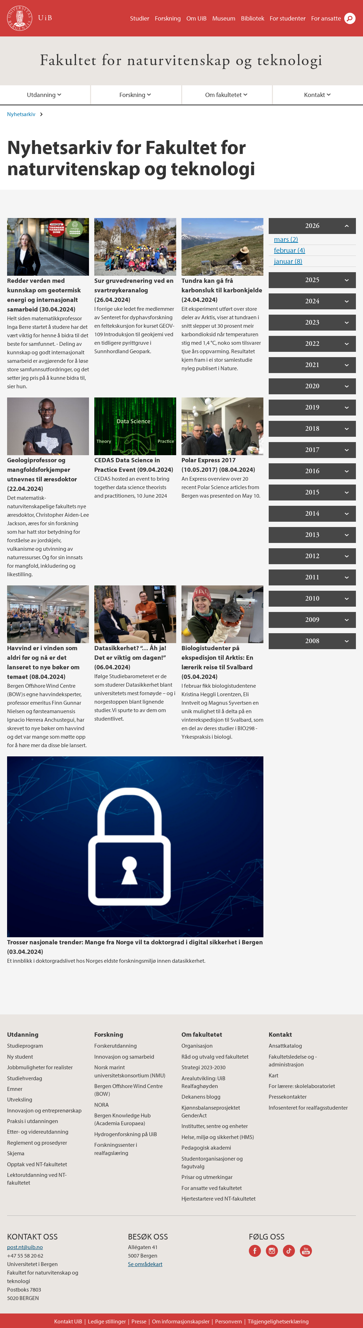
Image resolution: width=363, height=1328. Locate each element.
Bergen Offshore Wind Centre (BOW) (128, 1089)
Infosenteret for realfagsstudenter (308, 1107)
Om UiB (196, 18)
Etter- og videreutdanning (37, 1131)
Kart (273, 1075)
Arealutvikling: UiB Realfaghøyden (203, 1082)
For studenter (288, 18)
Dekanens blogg (201, 1096)
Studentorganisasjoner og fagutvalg (212, 1162)
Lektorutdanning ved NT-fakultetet (37, 1178)
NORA (101, 1104)
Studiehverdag (24, 1078)
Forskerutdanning (115, 1045)
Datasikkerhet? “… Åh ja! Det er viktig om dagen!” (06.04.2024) (130, 657)
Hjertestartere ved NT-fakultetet (219, 1198)
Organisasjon (197, 1045)
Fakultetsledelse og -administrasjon (293, 1060)
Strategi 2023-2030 (203, 1067)
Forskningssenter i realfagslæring (115, 1148)
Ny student (20, 1056)
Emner (14, 1088)
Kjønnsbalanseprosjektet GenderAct (211, 1111)
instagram (274, 1252)
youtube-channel (308, 1252)
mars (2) (286, 239)
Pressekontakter (288, 1096)
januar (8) (288, 261)
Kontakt (314, 95)
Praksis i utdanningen (32, 1120)
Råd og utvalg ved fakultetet (215, 1056)
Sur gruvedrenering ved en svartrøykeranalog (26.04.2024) (134, 290)
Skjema (15, 1153)
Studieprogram (25, 1045)
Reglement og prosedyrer (37, 1142)
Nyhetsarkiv (21, 114)
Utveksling (19, 1099)
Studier (139, 18)
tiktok (291, 1252)
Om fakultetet (223, 95)
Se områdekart (145, 1263)
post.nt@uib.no (25, 1246)
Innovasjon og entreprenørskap (44, 1110)
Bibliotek (252, 18)
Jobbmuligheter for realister (40, 1067)
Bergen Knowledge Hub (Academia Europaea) (122, 1119)
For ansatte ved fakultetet (212, 1187)
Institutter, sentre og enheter (215, 1125)
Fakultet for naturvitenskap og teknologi (181, 61)
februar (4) (289, 250)
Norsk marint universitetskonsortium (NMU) (130, 1071)
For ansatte (326, 18)
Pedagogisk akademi (206, 1147)
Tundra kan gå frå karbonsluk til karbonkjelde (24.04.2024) (222, 290)
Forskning (168, 18)
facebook (257, 1252)
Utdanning (41, 95)
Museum (223, 18)
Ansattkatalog (285, 1045)
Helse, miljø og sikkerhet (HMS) (218, 1136)
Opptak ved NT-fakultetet (37, 1164)
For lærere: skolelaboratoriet (302, 1085)
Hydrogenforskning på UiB (125, 1134)
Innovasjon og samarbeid (124, 1056)
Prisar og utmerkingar (207, 1176)
